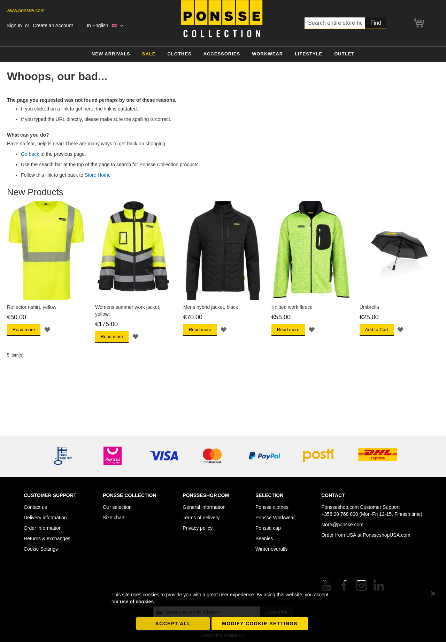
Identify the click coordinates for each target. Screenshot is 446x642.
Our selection (117, 507)
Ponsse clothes (272, 507)
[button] (105, 26)
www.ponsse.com (26, 10)
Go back (30, 154)
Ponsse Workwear (275, 517)
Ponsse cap (268, 528)
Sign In (14, 25)
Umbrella (369, 307)
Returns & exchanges (47, 538)
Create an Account (53, 25)
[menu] (223, 54)
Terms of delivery (201, 517)
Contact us (35, 507)
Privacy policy (198, 528)
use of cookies (137, 601)
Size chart (113, 517)
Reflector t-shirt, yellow (31, 307)
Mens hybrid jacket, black (210, 307)
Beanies (264, 538)
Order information (43, 528)
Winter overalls (271, 549)
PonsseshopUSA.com (386, 535)
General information (204, 507)
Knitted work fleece (292, 307)
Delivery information (45, 517)
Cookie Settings (41, 549)
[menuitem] (110, 54)
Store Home (98, 175)
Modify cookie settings (260, 623)
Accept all (173, 623)
